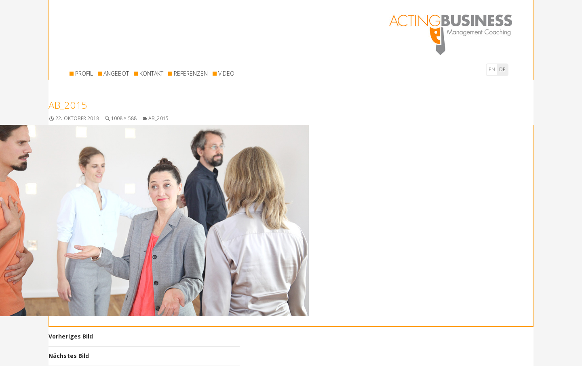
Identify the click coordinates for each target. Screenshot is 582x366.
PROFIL (84, 73)
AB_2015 (158, 118)
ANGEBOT (116, 73)
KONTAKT (151, 73)
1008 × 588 (124, 118)
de (502, 69)
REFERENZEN (191, 73)
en (492, 69)
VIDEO (226, 73)
